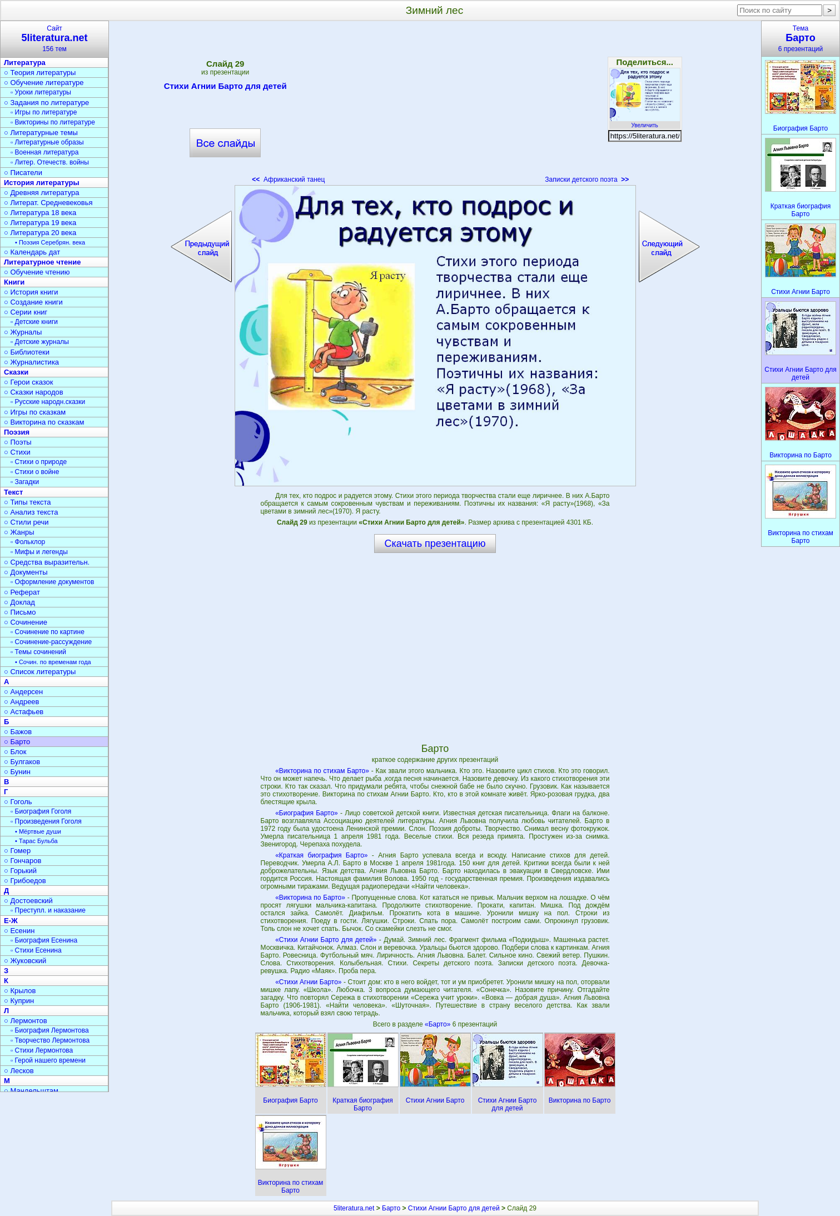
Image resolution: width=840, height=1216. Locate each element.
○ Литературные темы (41, 132)
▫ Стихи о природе (39, 462)
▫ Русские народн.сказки (48, 402)
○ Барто (17, 741)
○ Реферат (22, 592)
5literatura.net (354, 1208)
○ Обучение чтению (37, 272)
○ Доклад (19, 602)
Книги (14, 282)
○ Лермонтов (25, 1020)
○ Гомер (17, 850)
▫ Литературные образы (47, 142)
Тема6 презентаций (800, 38)
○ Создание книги (33, 302)
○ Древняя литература (41, 192)
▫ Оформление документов (52, 582)
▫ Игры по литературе (44, 112)
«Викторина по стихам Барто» (322, 771)
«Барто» (439, 1024)
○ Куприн (19, 1000)
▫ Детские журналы (40, 342)
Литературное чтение (42, 262)
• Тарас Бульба (36, 841)
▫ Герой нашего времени (48, 1060)
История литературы (41, 182)
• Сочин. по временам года (53, 662)
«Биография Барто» (306, 813)
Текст (13, 492)
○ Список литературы (40, 671)
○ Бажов (18, 731)
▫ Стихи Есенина (36, 950)
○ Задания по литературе (46, 102)
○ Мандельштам (31, 1091)
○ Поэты (18, 442)
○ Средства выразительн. (47, 562)
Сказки (16, 372)
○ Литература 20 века (40, 232)
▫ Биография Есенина (44, 940)
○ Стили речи (26, 522)
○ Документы (25, 572)
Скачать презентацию (435, 543)
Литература (25, 62)
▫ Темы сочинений (38, 652)
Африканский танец (288, 179)
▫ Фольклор (28, 542)
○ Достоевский (28, 900)
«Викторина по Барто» (310, 897)
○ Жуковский (25, 960)
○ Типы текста (27, 502)
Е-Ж (11, 920)
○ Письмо (20, 612)
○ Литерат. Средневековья (48, 202)
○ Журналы (23, 332)
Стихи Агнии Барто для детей (225, 87)
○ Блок (15, 751)
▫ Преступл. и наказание (48, 910)
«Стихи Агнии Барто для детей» (325, 940)
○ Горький (20, 870)
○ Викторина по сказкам (44, 422)
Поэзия (16, 432)
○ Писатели (23, 172)
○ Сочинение (25, 622)
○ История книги (31, 292)
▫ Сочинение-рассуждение (51, 642)
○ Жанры (19, 532)
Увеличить (645, 122)
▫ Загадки (25, 482)
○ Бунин (17, 772)
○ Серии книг (25, 312)
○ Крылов (20, 990)
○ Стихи (17, 452)
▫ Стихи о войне (35, 472)
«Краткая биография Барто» (321, 855)
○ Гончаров (22, 860)
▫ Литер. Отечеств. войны (50, 162)
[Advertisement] (434, 105)
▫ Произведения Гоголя (46, 821)
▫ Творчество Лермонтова (50, 1040)
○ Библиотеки (26, 352)
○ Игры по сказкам (35, 412)
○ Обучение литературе (44, 82)
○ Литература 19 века (40, 222)
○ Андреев (21, 701)
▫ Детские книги (34, 322)
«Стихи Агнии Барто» (308, 982)
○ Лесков (19, 1071)
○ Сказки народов (33, 392)
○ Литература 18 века (40, 212)
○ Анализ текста (31, 512)
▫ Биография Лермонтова (50, 1030)
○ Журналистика (31, 362)
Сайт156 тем (54, 38)
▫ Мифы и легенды (39, 552)
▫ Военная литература (44, 152)
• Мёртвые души (38, 831)
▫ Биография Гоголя (41, 811)
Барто (391, 1208)
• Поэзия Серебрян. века (50, 242)
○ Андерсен (23, 691)
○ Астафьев (23, 711)
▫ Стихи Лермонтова (42, 1050)
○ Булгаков (22, 761)
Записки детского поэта (587, 179)
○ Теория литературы (40, 72)
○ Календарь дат (32, 252)
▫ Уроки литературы (41, 92)
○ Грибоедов (25, 880)
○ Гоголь (18, 802)
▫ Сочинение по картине (48, 632)
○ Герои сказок (28, 382)
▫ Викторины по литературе (53, 122)
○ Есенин (19, 930)
